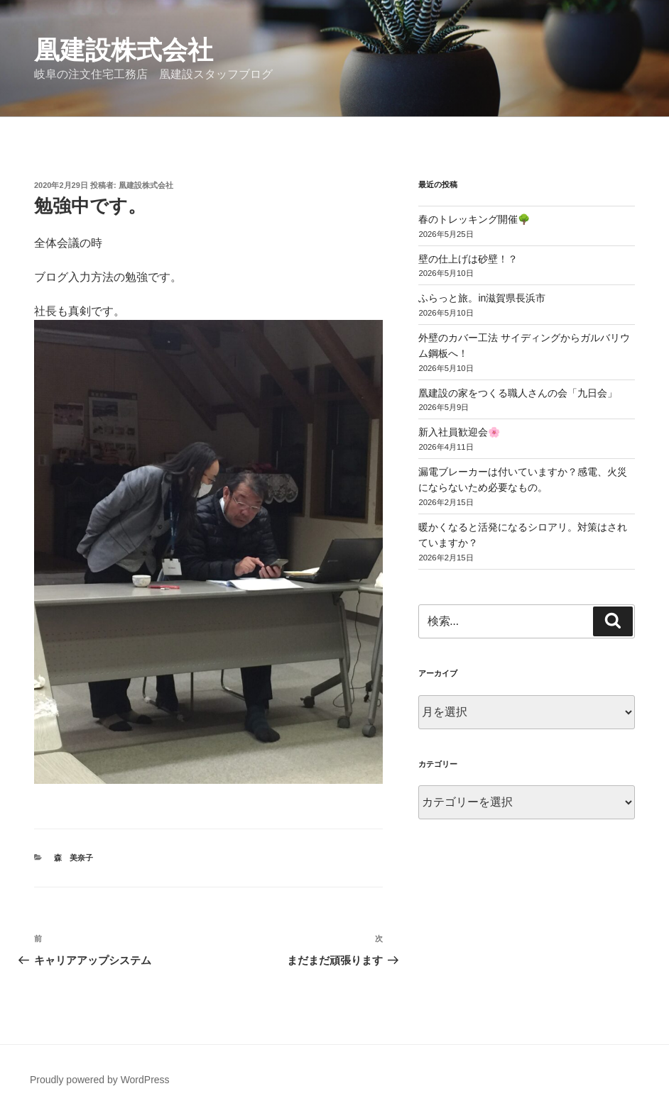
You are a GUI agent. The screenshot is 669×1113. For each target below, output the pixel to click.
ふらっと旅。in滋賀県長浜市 (481, 298)
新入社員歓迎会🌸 (459, 432)
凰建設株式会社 (123, 50)
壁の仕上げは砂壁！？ (468, 259)
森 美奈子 (73, 857)
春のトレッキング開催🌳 (474, 219)
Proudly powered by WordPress (100, 1079)
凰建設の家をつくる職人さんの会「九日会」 (517, 393)
